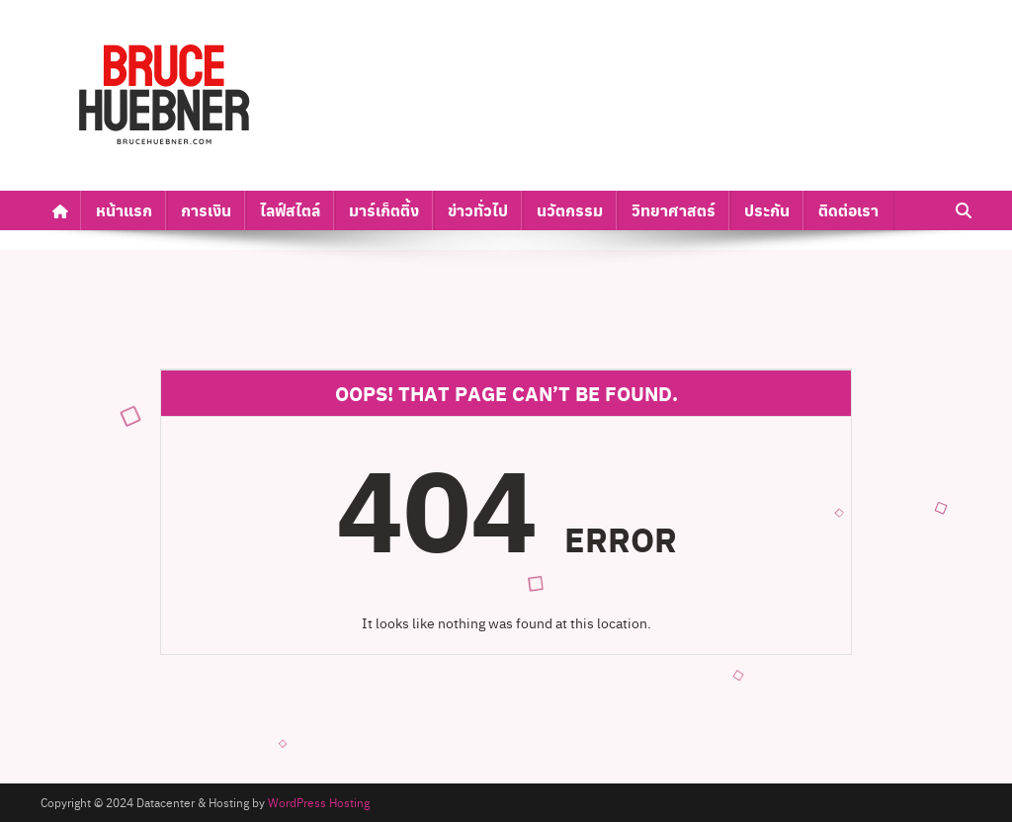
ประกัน (767, 210)
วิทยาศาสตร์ (674, 210)
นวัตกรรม (570, 210)
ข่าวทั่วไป (478, 210)
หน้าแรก (124, 210)
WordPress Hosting (319, 802)
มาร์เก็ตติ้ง (384, 210)
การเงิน (206, 210)
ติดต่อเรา (848, 210)
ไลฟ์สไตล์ (290, 210)
